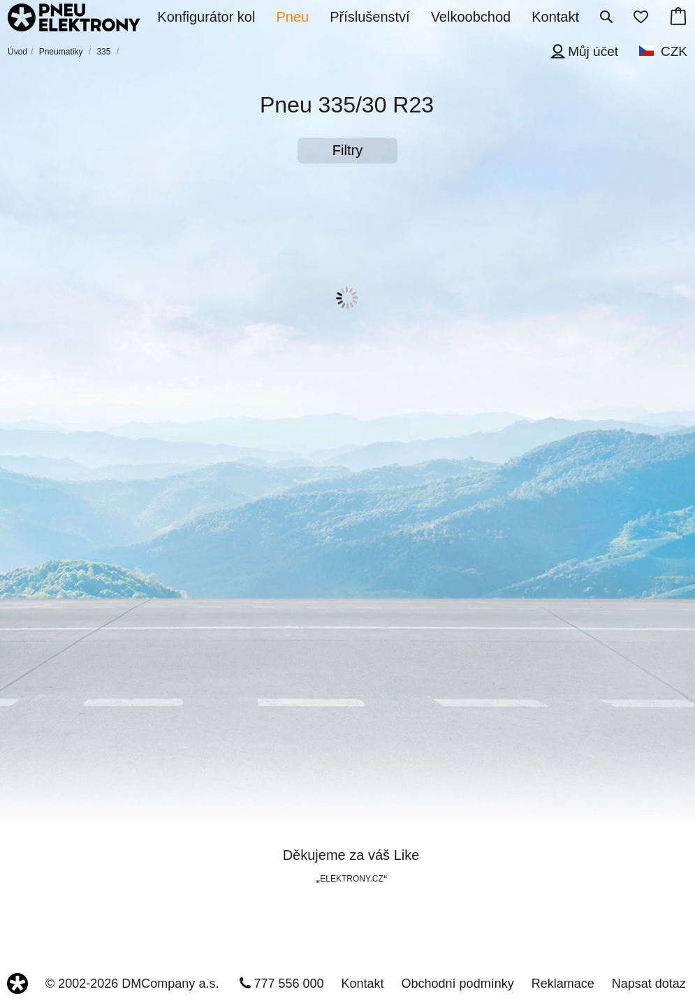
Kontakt (363, 984)
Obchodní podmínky (458, 984)
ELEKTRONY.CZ (351, 879)
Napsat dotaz (649, 984)
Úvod (17, 52)
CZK (674, 51)
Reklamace (563, 984)
